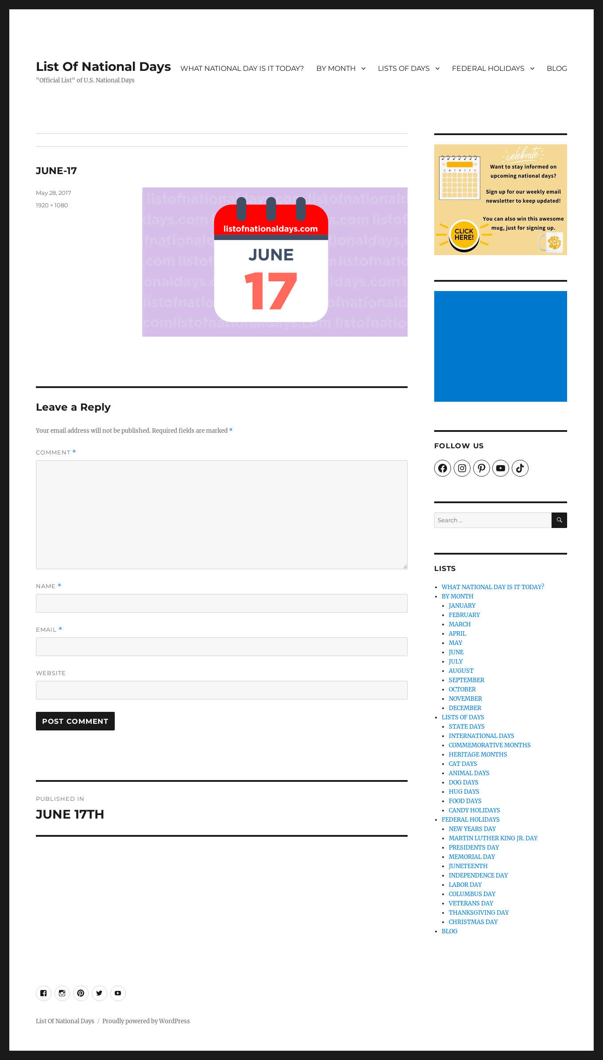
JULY (456, 661)
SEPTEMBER (466, 680)
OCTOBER (462, 689)
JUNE (456, 652)
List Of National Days (103, 66)
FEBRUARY (464, 615)
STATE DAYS (467, 726)
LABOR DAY (465, 885)
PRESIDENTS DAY (474, 847)
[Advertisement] (502, 347)
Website (51, 672)
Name (49, 586)
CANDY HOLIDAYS (474, 810)
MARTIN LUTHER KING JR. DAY (493, 838)
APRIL (457, 633)
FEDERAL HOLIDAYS (488, 68)
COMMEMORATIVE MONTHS (490, 745)
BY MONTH (336, 68)
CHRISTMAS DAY (473, 922)
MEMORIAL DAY (472, 857)
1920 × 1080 (52, 205)
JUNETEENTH (468, 866)
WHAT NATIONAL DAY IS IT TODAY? (242, 68)
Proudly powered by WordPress (146, 1021)
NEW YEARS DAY (472, 829)
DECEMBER (465, 708)
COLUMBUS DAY (472, 894)
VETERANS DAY (471, 903)
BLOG (557, 68)
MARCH (460, 624)
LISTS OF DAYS (404, 68)
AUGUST (461, 671)
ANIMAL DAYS (469, 773)
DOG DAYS (464, 782)
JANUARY (462, 606)
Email (49, 629)
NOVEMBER (465, 699)
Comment (56, 452)
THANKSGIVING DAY (479, 912)
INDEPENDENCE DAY (478, 875)
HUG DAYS (464, 792)
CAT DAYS (463, 764)
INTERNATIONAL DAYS (481, 736)
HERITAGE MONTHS (478, 754)
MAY (455, 643)
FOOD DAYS (465, 801)
